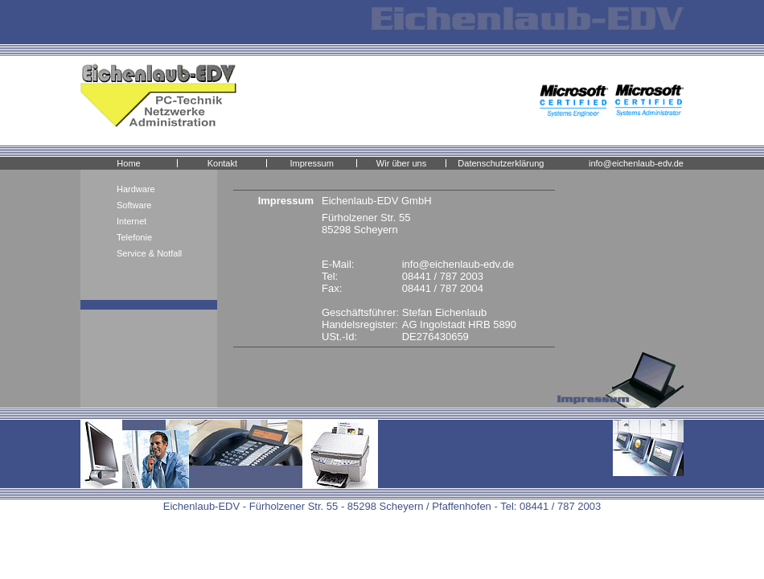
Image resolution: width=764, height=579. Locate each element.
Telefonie (134, 237)
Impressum (311, 163)
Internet (131, 221)
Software (134, 205)
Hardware (136, 189)
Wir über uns (401, 163)
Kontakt (222, 163)
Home (128, 163)
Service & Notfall (149, 253)
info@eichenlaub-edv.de (636, 163)
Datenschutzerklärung (501, 163)
